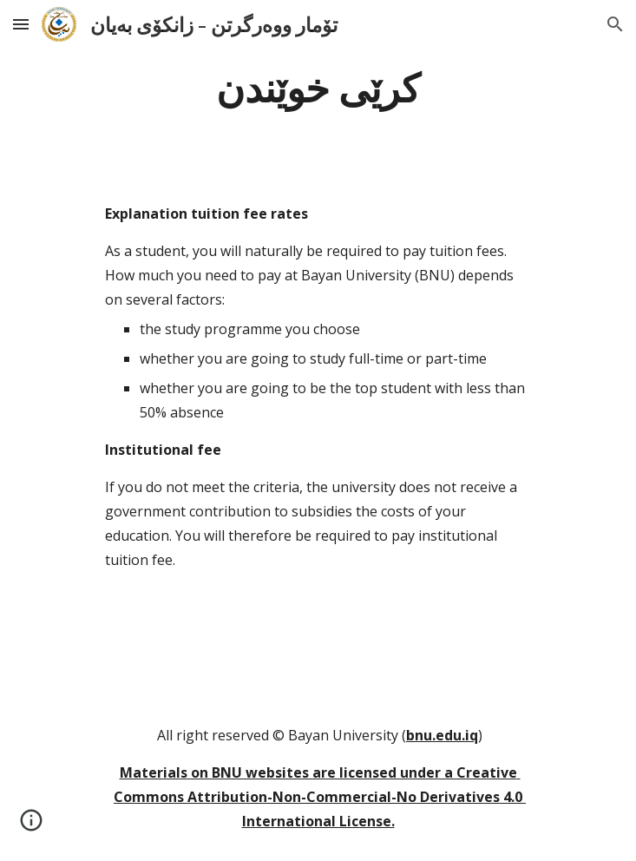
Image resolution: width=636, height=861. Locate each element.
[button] (21, 24)
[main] (318, 86)
